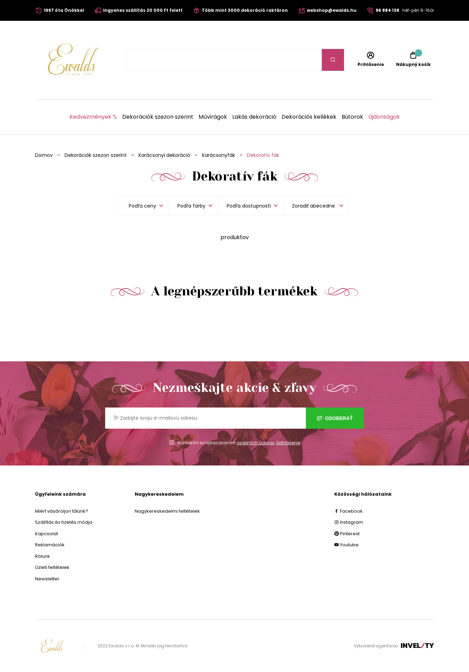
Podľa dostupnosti (249, 205)
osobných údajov (255, 443)
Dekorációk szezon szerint (157, 117)
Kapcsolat (46, 533)
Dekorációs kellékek (309, 117)
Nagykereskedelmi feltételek (167, 511)
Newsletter (47, 579)
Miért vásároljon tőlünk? (61, 511)
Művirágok (213, 117)
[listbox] (316, 206)
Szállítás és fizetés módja (63, 522)
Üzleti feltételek (52, 567)
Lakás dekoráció (254, 117)
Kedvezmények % (93, 117)
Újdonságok (384, 117)
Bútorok (352, 117)
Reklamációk (50, 544)
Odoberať (335, 418)
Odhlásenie (288, 443)
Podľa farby (191, 205)
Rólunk (42, 556)
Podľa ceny (142, 205)
